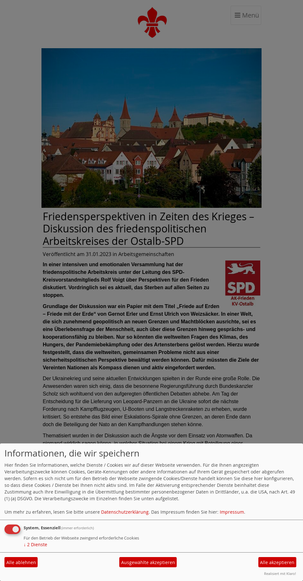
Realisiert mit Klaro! (280, 573)
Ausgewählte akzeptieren (148, 562)
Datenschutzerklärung (125, 512)
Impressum (232, 512)
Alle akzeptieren (277, 562)
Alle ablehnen (21, 562)
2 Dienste (35, 544)
